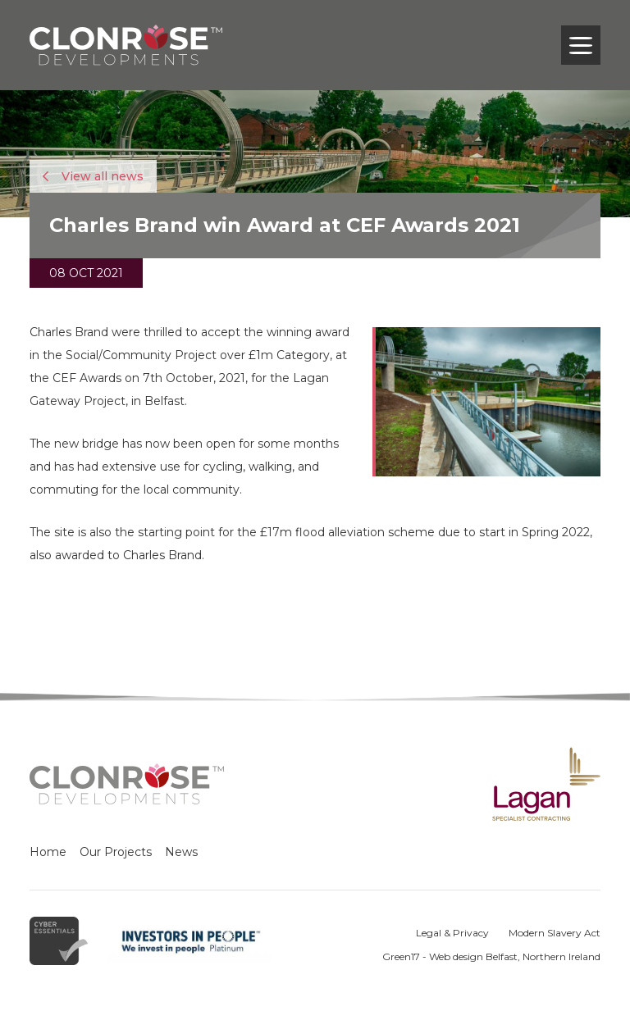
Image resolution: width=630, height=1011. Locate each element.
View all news (93, 176)
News (181, 852)
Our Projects (116, 852)
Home (48, 852)
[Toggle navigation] (580, 45)
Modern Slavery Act (554, 933)
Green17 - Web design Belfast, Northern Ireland (491, 956)
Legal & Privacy (452, 933)
